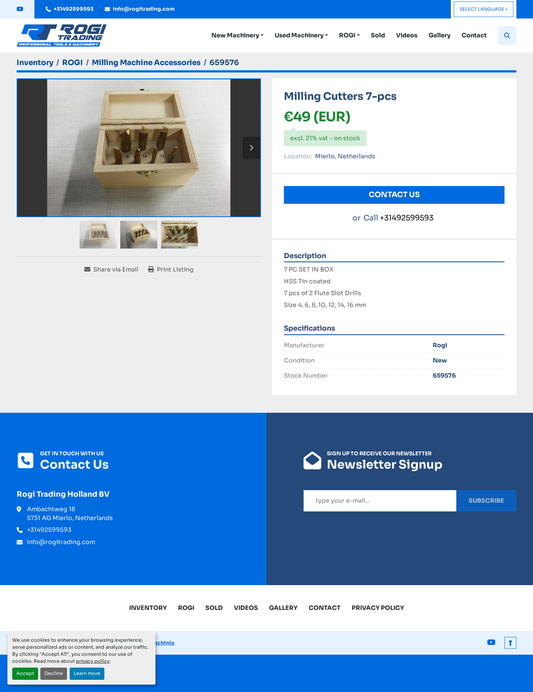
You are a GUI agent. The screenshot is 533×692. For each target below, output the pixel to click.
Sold (378, 35)
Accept (25, 673)
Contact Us (394, 194)
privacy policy (93, 661)
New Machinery (235, 35)
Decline (53, 673)
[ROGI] (72, 62)
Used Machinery (299, 35)
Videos (407, 35)
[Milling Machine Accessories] (146, 62)
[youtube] (20, 9)
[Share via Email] (111, 270)
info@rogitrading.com (144, 9)
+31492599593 (74, 9)
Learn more (87, 673)
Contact (474, 35)
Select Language (482, 9)
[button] (237, 35)
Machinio (162, 642)
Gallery (439, 35)
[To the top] (510, 643)
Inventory (148, 608)
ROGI (347, 35)
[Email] (380, 501)
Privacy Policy (378, 608)
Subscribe (486, 500)
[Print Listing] (170, 270)
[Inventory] (35, 62)
